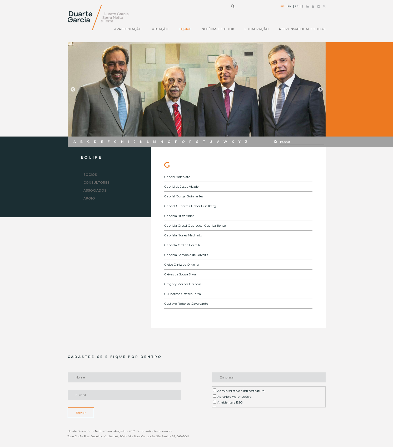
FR (296, 6)
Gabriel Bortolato (177, 177)
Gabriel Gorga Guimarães (183, 196)
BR (282, 6)
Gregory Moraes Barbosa (183, 284)
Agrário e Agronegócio (232, 396)
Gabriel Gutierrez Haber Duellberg (190, 206)
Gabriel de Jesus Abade (181, 186)
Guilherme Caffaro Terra (182, 294)
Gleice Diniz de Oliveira (181, 264)
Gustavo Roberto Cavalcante (186, 303)
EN (289, 6)
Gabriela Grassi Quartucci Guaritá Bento (195, 225)
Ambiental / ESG (228, 402)
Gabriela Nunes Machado (183, 235)
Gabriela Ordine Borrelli (182, 245)
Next (320, 89)
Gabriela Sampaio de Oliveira (186, 255)
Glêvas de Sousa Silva (180, 274)
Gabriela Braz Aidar (179, 216)
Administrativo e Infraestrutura (239, 390)
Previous (73, 89)
